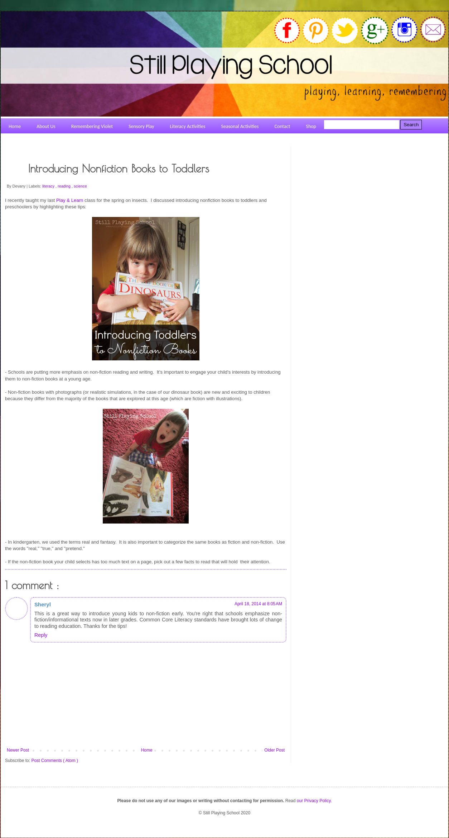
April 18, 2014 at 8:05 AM (258, 603)
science (80, 186)
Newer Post (18, 750)
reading (65, 186)
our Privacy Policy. (314, 800)
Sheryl (42, 604)
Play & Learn (69, 200)
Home (147, 750)
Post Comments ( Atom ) (54, 760)
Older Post (274, 750)
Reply (40, 635)
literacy (48, 186)
